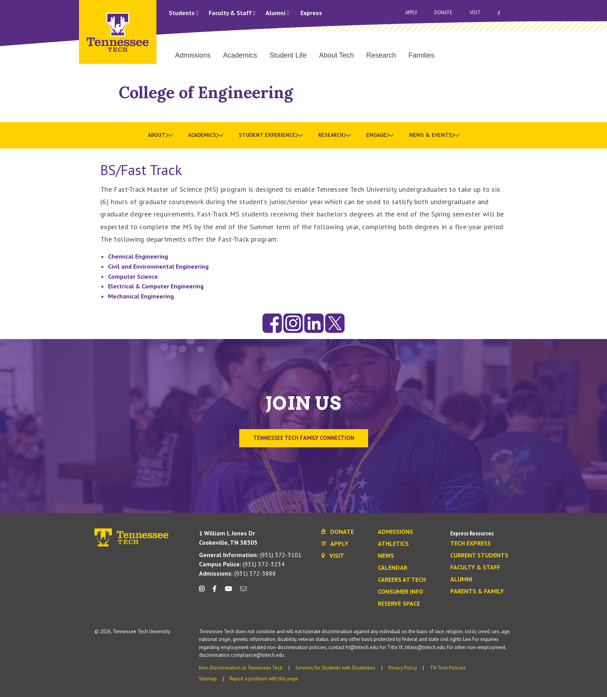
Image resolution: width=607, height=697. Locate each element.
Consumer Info (400, 591)
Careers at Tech (402, 579)
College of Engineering (206, 92)
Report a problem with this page (264, 678)
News (386, 555)
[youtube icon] (228, 592)
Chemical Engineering (138, 256)
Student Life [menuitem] (288, 55)
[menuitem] (160, 135)
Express (311, 13)
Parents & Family (477, 591)
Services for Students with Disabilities (335, 668)
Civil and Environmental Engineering (158, 266)
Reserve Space (399, 603)
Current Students (479, 555)
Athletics (393, 543)
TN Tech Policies (448, 668)
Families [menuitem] (421, 55)
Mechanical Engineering (141, 296)
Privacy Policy (402, 668)
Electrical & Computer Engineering (156, 286)
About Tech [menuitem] (336, 55)
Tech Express (470, 543)
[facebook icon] (214, 592)
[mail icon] (243, 592)
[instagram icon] (204, 592)
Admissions (395, 531)
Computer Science (133, 276)
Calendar (392, 567)
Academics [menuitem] (240, 55)
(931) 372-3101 (250, 555)
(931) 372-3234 (242, 564)
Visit (475, 12)
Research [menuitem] (381, 55)
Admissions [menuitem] (193, 55)
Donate (443, 12)
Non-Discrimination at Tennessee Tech (241, 668)
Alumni (277, 13)
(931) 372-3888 (237, 573)
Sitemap (208, 678)
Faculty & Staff (232, 13)
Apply (411, 12)
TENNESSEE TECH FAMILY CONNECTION (303, 437)
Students (184, 13)
